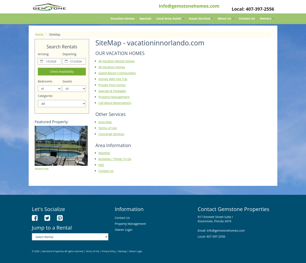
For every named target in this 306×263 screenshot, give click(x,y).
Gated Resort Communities (117, 73)
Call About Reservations (114, 103)
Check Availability (62, 71)
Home (39, 34)
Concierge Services (111, 134)
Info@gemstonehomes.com (189, 6)
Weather (104, 153)
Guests (67, 81)
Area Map (105, 122)
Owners (267, 18)
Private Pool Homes (112, 85)
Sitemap (122, 251)
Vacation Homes (122, 18)
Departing (69, 54)
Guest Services (200, 18)
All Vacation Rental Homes (116, 61)
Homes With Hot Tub (112, 79)
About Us (225, 18)
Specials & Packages (112, 91)
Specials (145, 18)
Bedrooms (45, 81)
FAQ (101, 165)
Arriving (43, 54)
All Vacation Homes (111, 67)
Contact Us (247, 18)
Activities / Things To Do (114, 159)
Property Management (114, 97)
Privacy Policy (109, 251)
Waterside (42, 169)
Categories (45, 96)
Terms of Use (107, 128)
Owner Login (123, 230)
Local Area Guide (170, 18)
